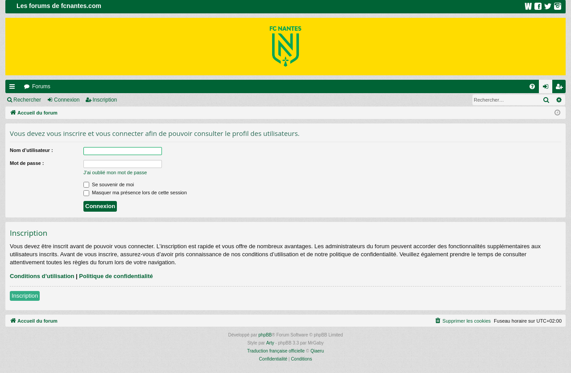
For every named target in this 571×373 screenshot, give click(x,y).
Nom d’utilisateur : (31, 150)
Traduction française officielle (276, 350)
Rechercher (27, 100)
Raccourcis (14, 88)
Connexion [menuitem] (547, 88)
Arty (270, 342)
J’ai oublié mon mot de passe (115, 172)
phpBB (265, 334)
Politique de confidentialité (116, 276)
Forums (41, 86)
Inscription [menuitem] (561, 88)
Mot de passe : (27, 163)
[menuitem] (532, 86)
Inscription (105, 100)
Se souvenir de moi (108, 184)
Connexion (66, 100)
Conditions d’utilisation (42, 276)
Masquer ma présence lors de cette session (135, 192)
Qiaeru (317, 350)
